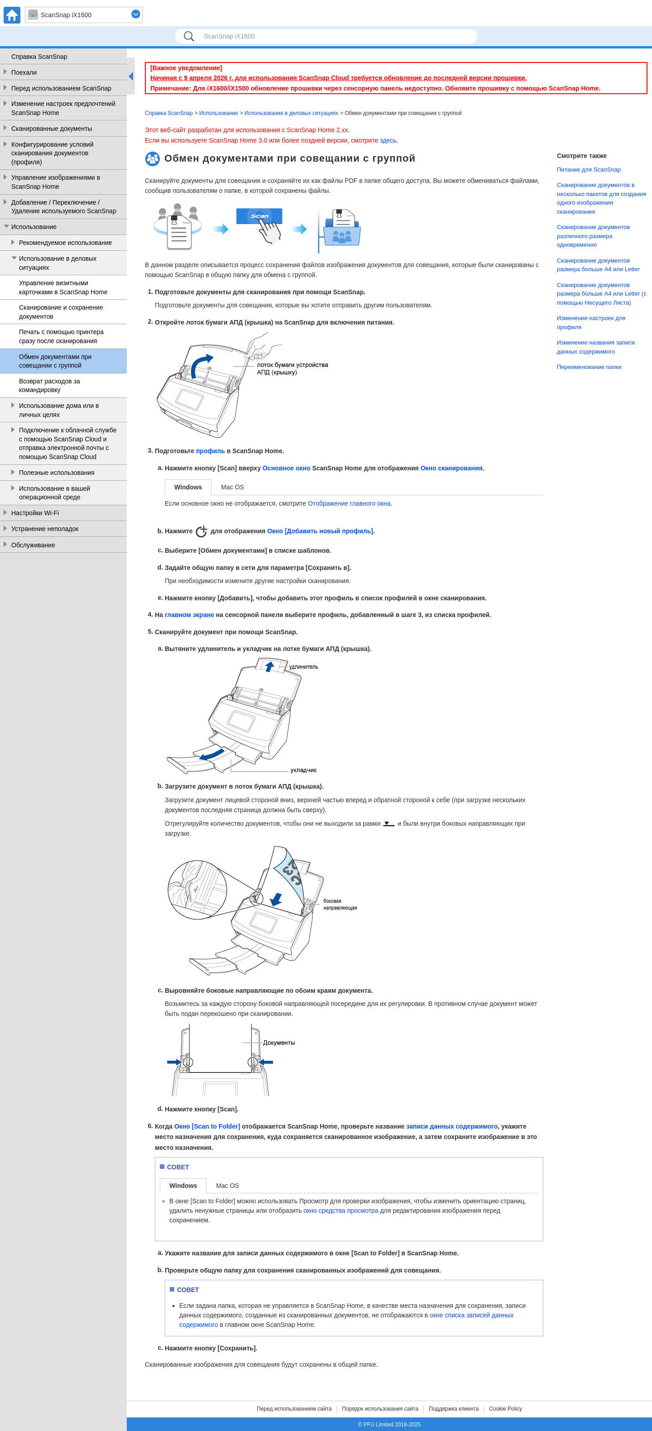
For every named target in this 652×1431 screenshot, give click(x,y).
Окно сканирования (452, 468)
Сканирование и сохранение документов (61, 312)
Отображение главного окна (349, 503)
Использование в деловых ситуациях (57, 263)
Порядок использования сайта (380, 1409)
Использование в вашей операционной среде (54, 493)
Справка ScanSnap (39, 56)
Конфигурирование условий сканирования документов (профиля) (52, 153)
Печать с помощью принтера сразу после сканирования (61, 336)
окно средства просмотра (340, 1210)
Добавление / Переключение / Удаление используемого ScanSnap (63, 207)
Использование (34, 226)
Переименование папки (589, 367)
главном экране (189, 614)
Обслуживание (33, 545)
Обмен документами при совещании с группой (55, 361)
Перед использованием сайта (294, 1409)
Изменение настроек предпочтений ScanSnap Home (63, 108)
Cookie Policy (505, 1409)
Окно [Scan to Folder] (207, 1126)
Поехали (24, 72)
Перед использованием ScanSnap (61, 88)
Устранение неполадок (44, 528)
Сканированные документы (51, 128)
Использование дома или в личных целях (59, 410)
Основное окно (287, 468)
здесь (388, 140)
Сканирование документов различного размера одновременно (593, 236)
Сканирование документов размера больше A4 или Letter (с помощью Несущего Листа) (602, 294)
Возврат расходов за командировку (49, 386)
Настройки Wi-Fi (35, 513)
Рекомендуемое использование (65, 242)
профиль (210, 451)
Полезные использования (57, 472)
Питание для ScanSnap (589, 169)
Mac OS (232, 487)
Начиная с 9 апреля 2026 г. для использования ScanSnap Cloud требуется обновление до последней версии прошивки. (338, 77)
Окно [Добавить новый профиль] (320, 531)
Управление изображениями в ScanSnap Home (55, 182)
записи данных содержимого (452, 1126)
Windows (188, 487)
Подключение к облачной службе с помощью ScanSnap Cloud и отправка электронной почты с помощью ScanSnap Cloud (68, 443)
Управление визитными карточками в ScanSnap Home (63, 287)
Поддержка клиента (454, 1409)
